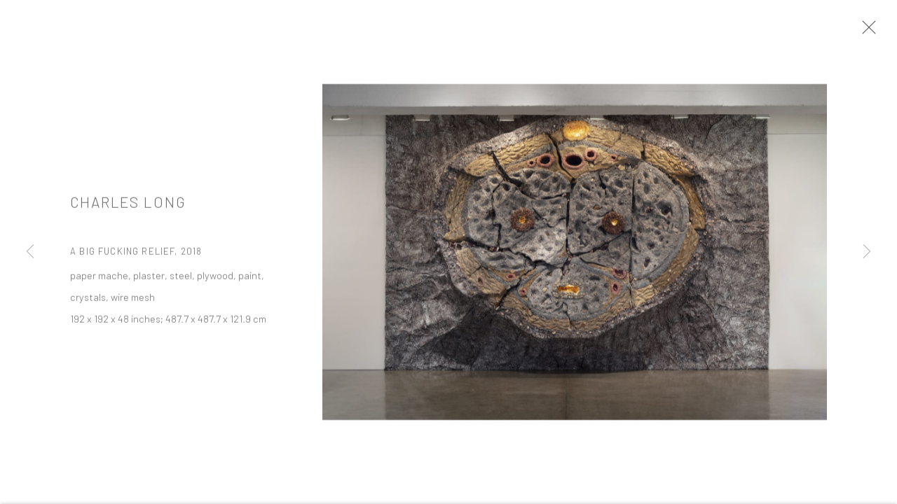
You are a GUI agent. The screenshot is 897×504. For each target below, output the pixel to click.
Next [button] (867, 252)
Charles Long (128, 205)
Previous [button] (30, 252)
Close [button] (865, 31)
